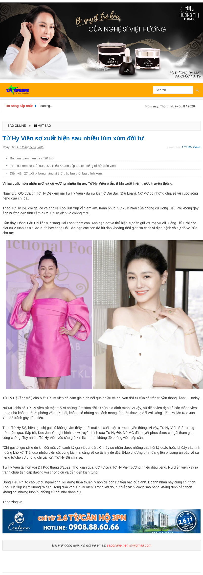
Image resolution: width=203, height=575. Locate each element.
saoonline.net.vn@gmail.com (129, 545)
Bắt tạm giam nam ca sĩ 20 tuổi (32, 158)
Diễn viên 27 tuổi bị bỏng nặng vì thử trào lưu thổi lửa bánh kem (56, 173)
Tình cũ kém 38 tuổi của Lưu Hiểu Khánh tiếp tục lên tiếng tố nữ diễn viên (63, 166)
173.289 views (191, 147)
